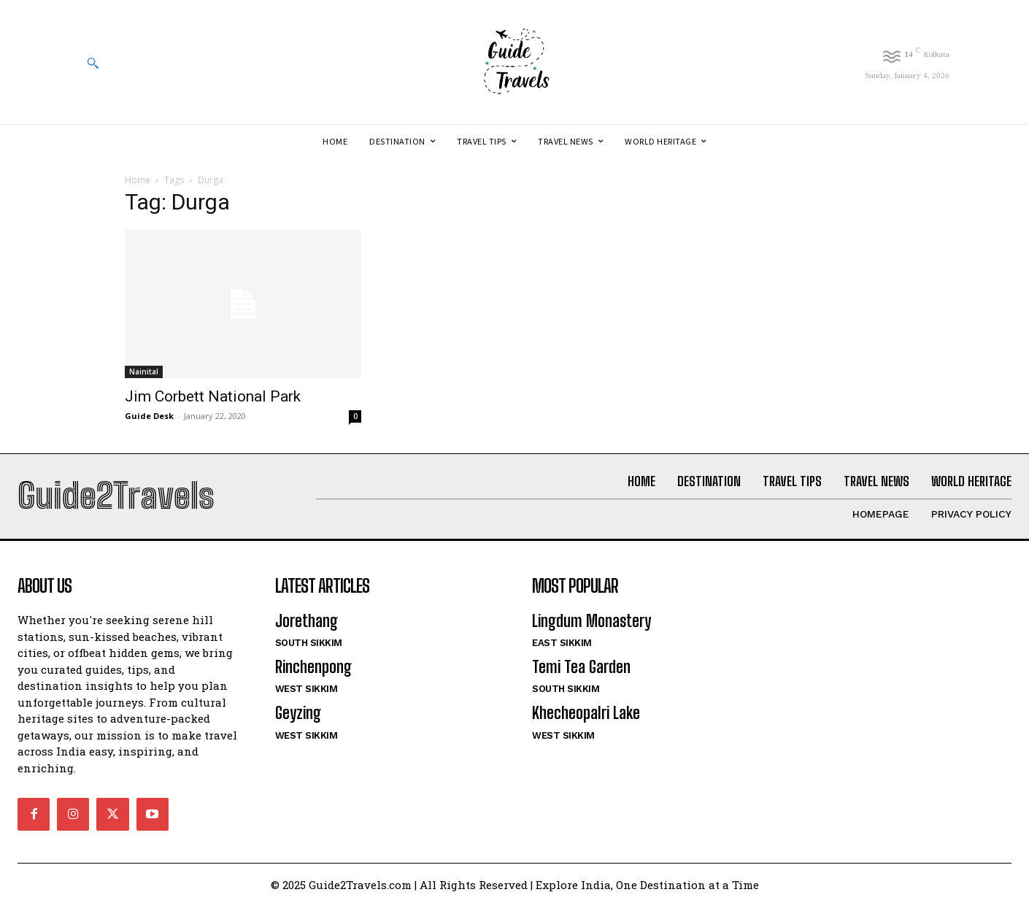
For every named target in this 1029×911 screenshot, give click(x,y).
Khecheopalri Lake (586, 719)
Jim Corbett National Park (213, 396)
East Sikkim (562, 647)
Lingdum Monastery (591, 626)
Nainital (143, 371)
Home (137, 180)
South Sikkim (308, 647)
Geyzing (298, 719)
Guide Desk (149, 415)
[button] (93, 63)
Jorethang (306, 626)
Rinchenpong (313, 672)
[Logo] (514, 62)
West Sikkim (306, 694)
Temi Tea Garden (581, 672)
